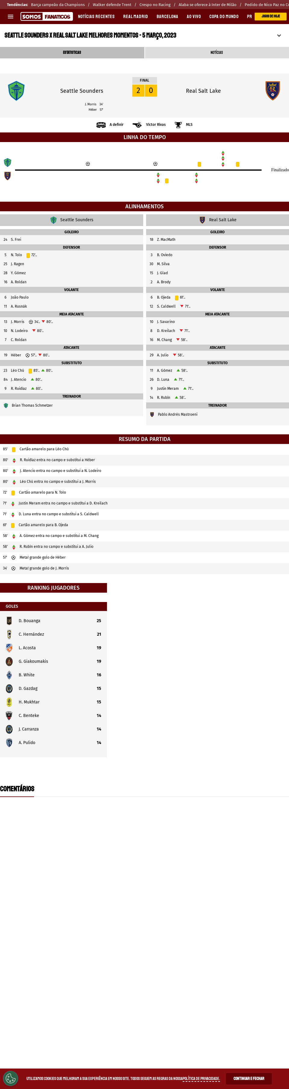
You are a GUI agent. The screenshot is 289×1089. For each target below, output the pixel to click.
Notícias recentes (96, 16)
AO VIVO (194, 16)
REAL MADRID (135, 16)
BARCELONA (167, 16)
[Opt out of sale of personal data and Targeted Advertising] (10, 1078)
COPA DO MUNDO (224, 16)
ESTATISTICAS (72, 52)
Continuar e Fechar (249, 1078)
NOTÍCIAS (217, 52)
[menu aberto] (10, 16)
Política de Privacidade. (201, 1078)
